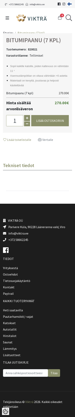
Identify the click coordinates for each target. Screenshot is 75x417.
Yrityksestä (10, 268)
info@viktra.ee (35, 4)
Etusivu (8, 33)
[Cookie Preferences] (5, 411)
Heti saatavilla (13, 310)
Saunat (8, 342)
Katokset (9, 323)
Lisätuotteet (11, 355)
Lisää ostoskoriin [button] (50, 121)
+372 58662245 (14, 4)
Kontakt (9, 287)
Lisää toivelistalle (17, 140)
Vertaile (45, 140)
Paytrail (8, 294)
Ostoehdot (10, 274)
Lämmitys (10, 349)
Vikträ (29, 402)
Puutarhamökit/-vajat (18, 317)
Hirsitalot (10, 336)
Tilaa (54, 373)
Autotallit (10, 329)
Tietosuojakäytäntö (16, 281)
